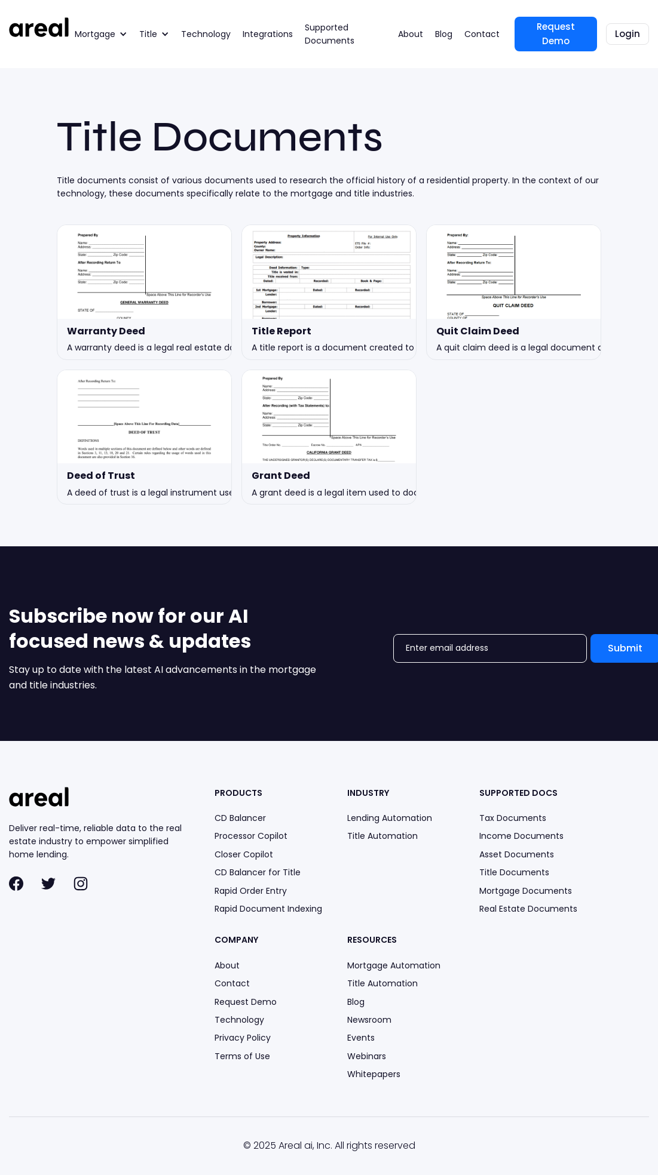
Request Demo (556, 33)
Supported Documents (329, 34)
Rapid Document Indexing (268, 909)
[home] (39, 27)
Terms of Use (242, 1056)
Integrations (268, 34)
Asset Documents (516, 854)
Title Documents (514, 872)
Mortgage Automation (393, 965)
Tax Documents (512, 818)
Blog (443, 34)
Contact (482, 34)
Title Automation (382, 836)
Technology (206, 34)
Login (627, 33)
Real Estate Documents (528, 909)
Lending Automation (389, 818)
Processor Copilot (251, 836)
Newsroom (369, 1020)
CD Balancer (240, 818)
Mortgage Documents (525, 891)
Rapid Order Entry (251, 891)
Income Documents (521, 836)
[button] (101, 34)
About (410, 34)
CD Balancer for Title (258, 872)
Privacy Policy (243, 1038)
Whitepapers (373, 1074)
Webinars (366, 1056)
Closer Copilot (244, 854)
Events (361, 1038)
